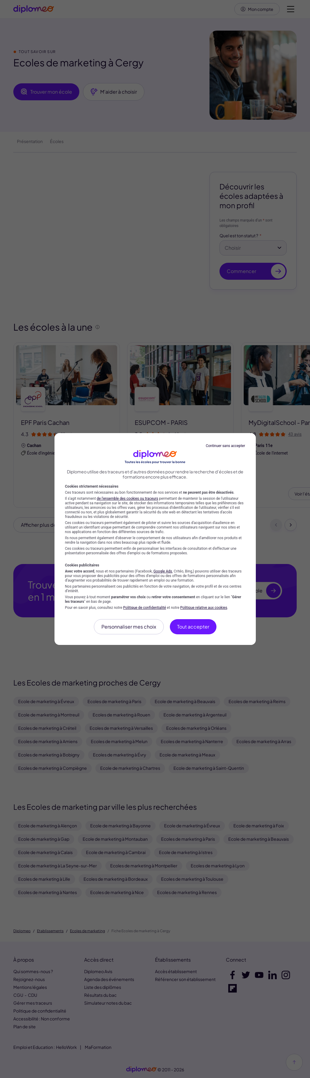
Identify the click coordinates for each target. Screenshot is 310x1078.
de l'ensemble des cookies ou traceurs (127, 498)
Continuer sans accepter (225, 446)
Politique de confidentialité (144, 608)
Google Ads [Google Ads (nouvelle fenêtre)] (162, 571)
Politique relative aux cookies (203, 608)
